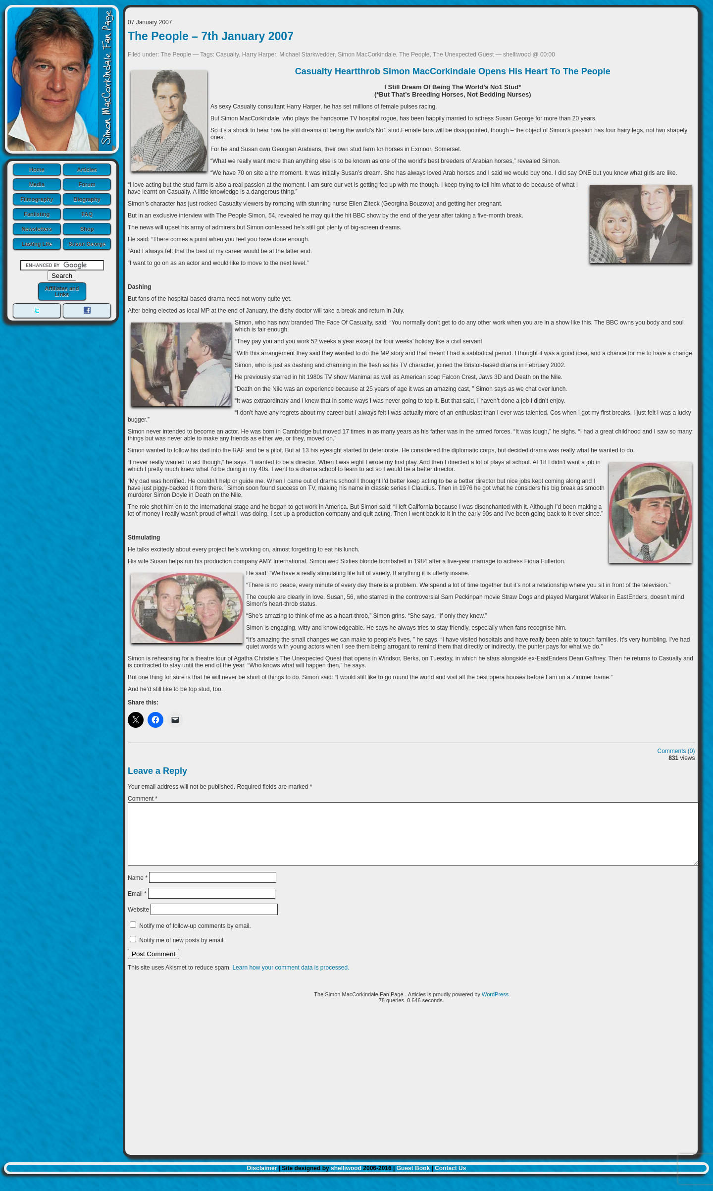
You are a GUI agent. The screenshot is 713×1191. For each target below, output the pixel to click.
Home (37, 169)
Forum (87, 184)
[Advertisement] (411, 1095)
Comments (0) (676, 751)
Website (138, 921)
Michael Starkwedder (306, 54)
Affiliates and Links (62, 291)
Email (137, 905)
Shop (87, 229)
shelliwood (346, 1180)
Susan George (86, 244)
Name (138, 889)
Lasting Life (36, 244)
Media (37, 184)
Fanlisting (37, 214)
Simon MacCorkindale (367, 54)
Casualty (227, 54)
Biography (87, 199)
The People (176, 54)
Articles (87, 169)
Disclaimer (262, 1180)
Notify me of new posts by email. (182, 952)
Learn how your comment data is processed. (290, 979)
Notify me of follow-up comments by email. (195, 937)
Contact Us (450, 1180)
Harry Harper (259, 54)
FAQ (87, 214)
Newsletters (36, 229)
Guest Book (413, 1180)
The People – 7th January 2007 (211, 36)
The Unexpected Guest (463, 54)
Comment (142, 798)
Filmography (36, 199)
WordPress (495, 1006)
